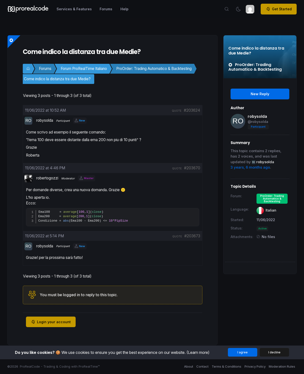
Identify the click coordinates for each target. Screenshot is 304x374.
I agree (242, 352)
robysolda (257, 116)
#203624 (192, 110)
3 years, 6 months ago (250, 167)
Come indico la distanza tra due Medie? (57, 79)
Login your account (51, 322)
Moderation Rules (282, 366)
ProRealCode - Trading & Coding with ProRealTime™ (60, 366)
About (188, 366)
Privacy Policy (255, 366)
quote (176, 110)
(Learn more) (198, 352)
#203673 (192, 236)
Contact (202, 366)
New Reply (260, 94)
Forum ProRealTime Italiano (84, 68)
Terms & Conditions (226, 366)
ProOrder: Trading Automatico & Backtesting (154, 68)
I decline (274, 352)
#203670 (192, 168)
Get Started (279, 9)
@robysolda (258, 122)
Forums (45, 68)
